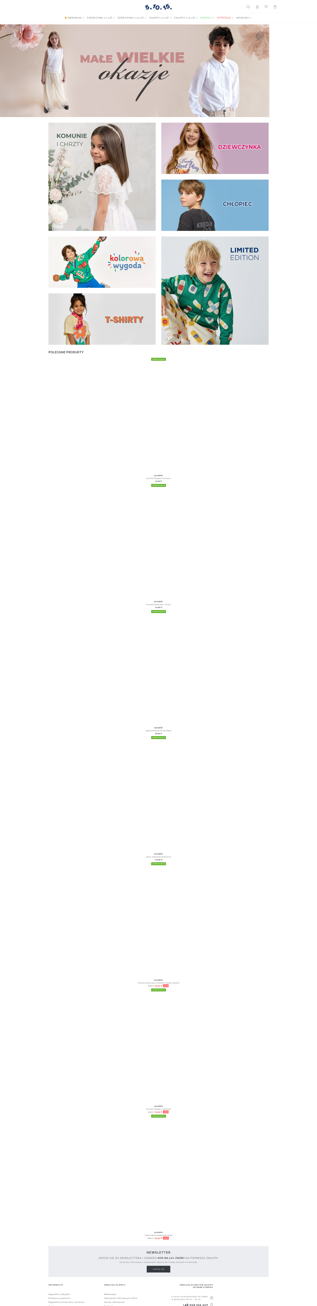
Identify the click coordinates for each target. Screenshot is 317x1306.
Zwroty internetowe (114, 1302)
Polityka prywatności (59, 1298)
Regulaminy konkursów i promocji (66, 1302)
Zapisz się (158, 1269)
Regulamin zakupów (59, 1294)
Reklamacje (110, 1294)
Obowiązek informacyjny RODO (121, 1298)
